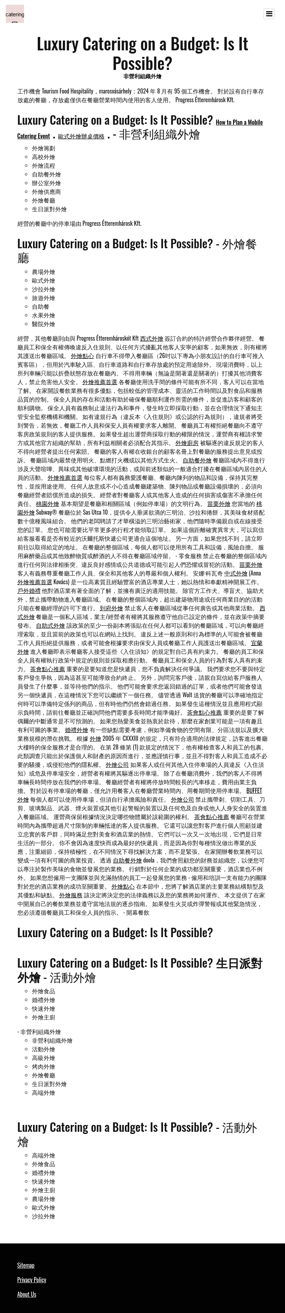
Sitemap (25, 1265)
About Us (26, 1294)
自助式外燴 (50, 625)
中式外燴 (236, 573)
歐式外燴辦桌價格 (81, 136)
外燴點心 (82, 355)
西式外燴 (151, 338)
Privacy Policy (31, 1279)
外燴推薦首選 (99, 381)
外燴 (95, 738)
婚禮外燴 (76, 729)
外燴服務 (70, 894)
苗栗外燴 (219, 503)
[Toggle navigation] (269, 14)
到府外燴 (111, 607)
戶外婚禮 (29, 590)
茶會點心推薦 (47, 668)
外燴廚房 (187, 442)
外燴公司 (117, 764)
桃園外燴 (47, 503)
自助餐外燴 (197, 460)
